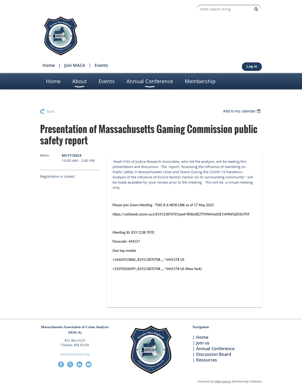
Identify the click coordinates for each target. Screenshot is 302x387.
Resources (206, 360)
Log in (252, 66)
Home (48, 65)
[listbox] (242, 111)
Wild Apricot (223, 381)
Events (101, 65)
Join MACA (74, 65)
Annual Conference (215, 348)
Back (51, 111)
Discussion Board (213, 354)
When (44, 155)
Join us (203, 343)
